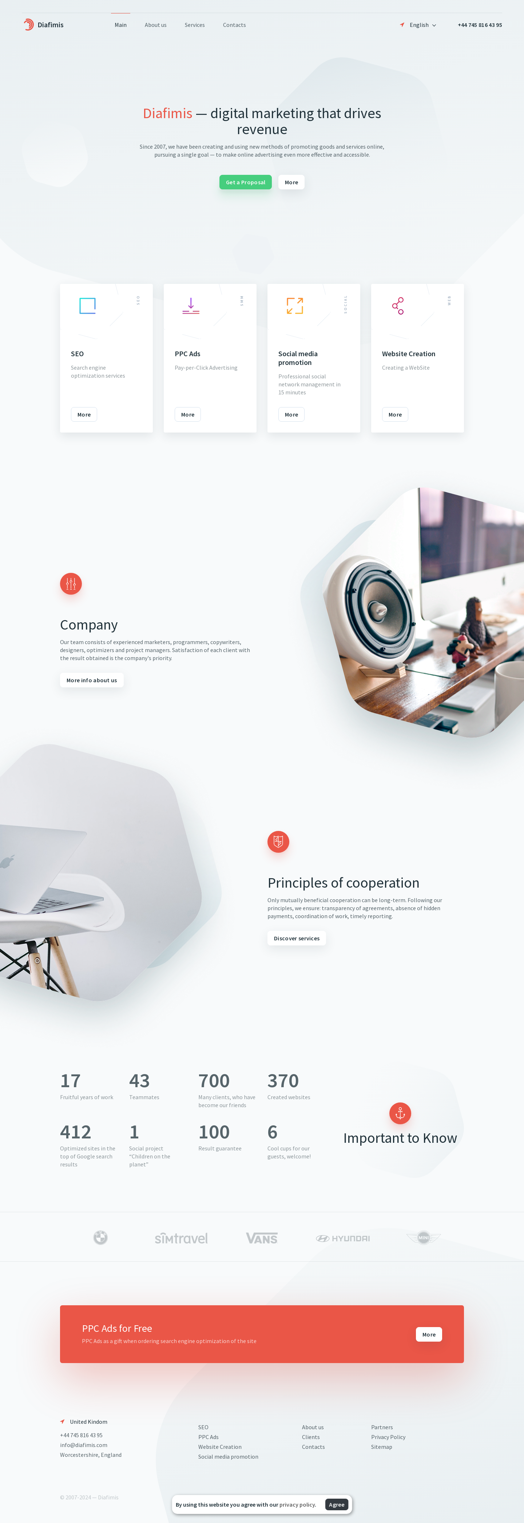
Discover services (296, 938)
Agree (337, 1504)
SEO (203, 1427)
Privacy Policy (388, 1436)
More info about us (92, 680)
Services (195, 24)
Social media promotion (228, 1456)
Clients (311, 1436)
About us (156, 24)
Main (121, 24)
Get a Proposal (245, 182)
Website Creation (220, 1446)
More (291, 182)
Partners (382, 1427)
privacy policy (297, 1504)
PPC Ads (208, 1436)
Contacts (234, 24)
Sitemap (381, 1446)
